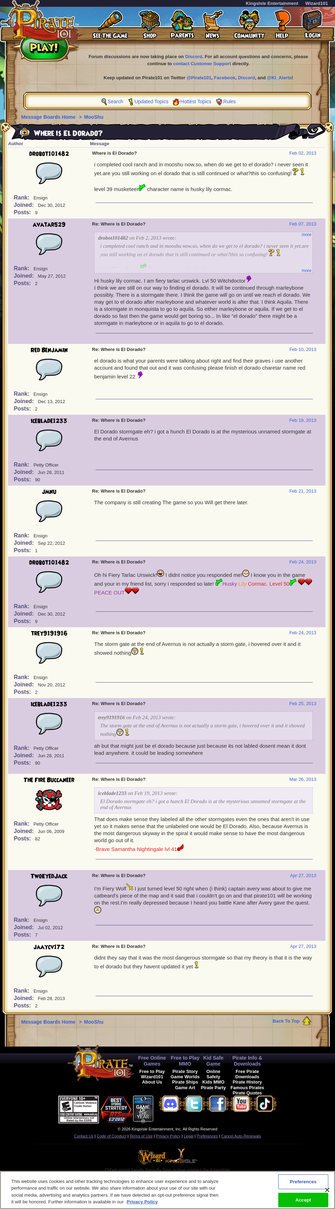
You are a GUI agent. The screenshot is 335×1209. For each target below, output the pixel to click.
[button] (171, 1108)
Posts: (23, 212)
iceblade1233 (49, 421)
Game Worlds (185, 1076)
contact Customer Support (202, 63)
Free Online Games (152, 1061)
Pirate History (247, 1082)
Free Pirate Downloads (247, 1074)
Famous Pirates (247, 1087)
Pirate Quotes (247, 1093)
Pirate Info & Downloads (247, 1061)
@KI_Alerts (279, 77)
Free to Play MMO (185, 1061)
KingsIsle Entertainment (272, 3)
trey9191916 (49, 633)
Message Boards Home (49, 117)
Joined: (24, 205)
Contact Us (83, 1136)
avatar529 (49, 225)
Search (115, 101)
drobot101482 (49, 154)
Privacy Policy (168, 1136)
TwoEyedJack (49, 876)
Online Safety (213, 1074)
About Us (152, 1082)
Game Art (185, 1087)
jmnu (49, 492)
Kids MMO (213, 1082)
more (306, 234)
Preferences (207, 1136)
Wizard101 (316, 3)
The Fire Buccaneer (49, 780)
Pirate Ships (185, 1082)
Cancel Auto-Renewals (241, 1136)
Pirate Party (213, 1087)
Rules (229, 101)
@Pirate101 (199, 77)
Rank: (22, 198)
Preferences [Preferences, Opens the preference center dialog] (303, 1184)
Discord (193, 56)
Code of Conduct (111, 1136)
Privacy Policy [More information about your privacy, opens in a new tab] (142, 1205)
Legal (188, 1136)
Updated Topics (151, 101)
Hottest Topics (196, 101)
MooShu (93, 117)
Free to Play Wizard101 (152, 1074)
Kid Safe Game (213, 1061)
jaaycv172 (49, 947)
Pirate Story (185, 1071)
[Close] (327, 1193)
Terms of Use (141, 1136)
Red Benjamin (49, 350)
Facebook (225, 77)
